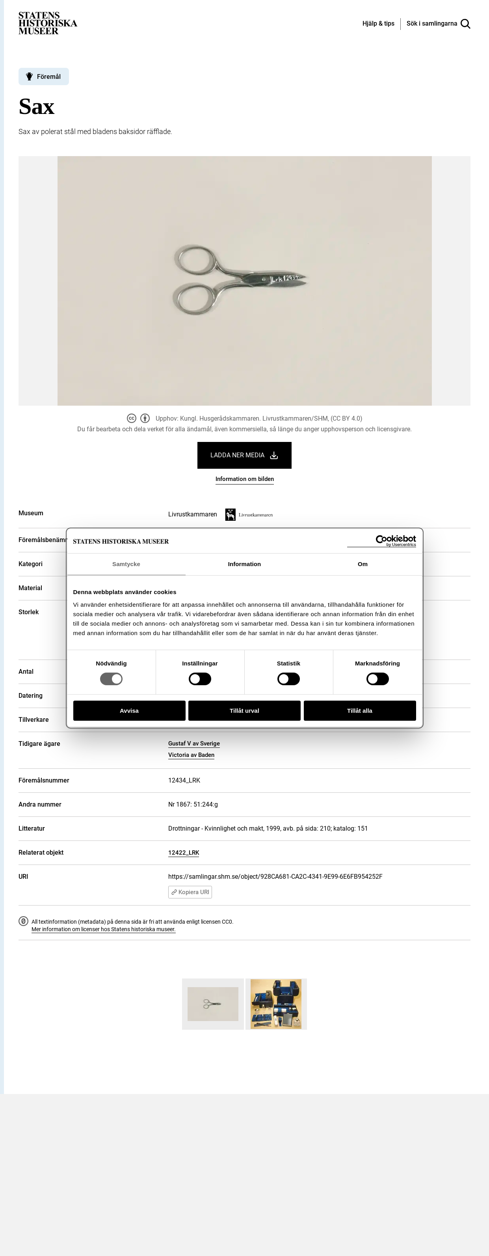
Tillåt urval (244, 710)
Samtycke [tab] (126, 564)
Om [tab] (363, 564)
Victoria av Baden (191, 754)
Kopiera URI (190, 892)
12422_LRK (183, 852)
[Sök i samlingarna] (438, 24)
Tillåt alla (359, 710)
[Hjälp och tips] (378, 24)
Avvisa (129, 710)
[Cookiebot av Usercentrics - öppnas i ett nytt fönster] (381, 541)
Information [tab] (244, 564)
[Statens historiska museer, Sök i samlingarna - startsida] (48, 23)
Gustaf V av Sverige (194, 743)
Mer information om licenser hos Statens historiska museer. (104, 929)
